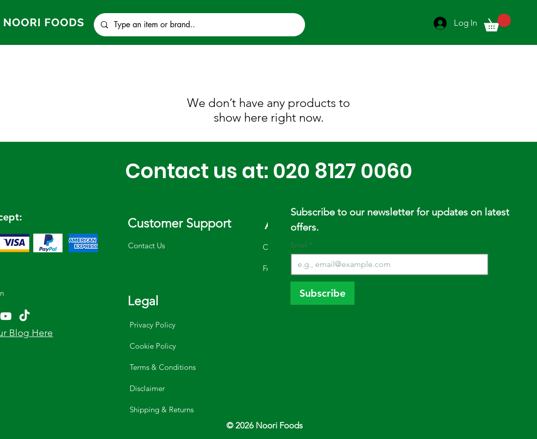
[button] (497, 22)
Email (301, 245)
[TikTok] (24, 316)
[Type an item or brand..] (199, 24)
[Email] (386, 264)
